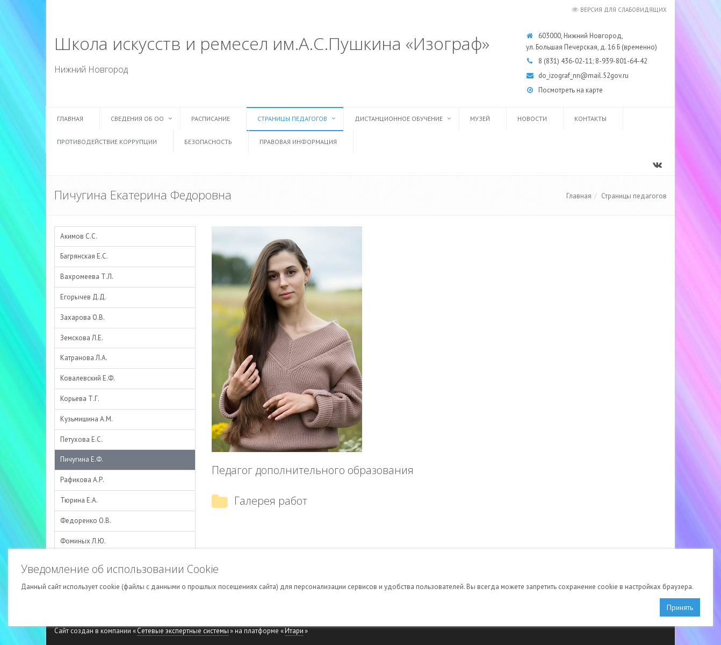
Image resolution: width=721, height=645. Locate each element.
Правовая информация (298, 142)
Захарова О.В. (82, 317)
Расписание (210, 118)
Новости (532, 118)
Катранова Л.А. (83, 357)
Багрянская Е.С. (84, 256)
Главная (70, 118)
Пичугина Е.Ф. (81, 459)
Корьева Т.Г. (79, 398)
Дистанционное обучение (399, 118)
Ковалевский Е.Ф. (87, 378)
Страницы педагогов (292, 118)
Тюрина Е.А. (79, 500)
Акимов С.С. (78, 236)
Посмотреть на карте (570, 90)
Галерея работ (270, 500)
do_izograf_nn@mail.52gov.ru (583, 75)
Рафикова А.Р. (82, 479)
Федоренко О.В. (85, 520)
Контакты (590, 118)
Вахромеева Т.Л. (86, 276)
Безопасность (208, 142)
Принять (680, 607)
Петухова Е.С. (81, 439)
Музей (480, 118)
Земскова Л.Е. (81, 337)
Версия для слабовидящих (623, 9)
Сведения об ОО (137, 118)
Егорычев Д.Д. (83, 297)
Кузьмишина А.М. (86, 419)
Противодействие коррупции (107, 142)
